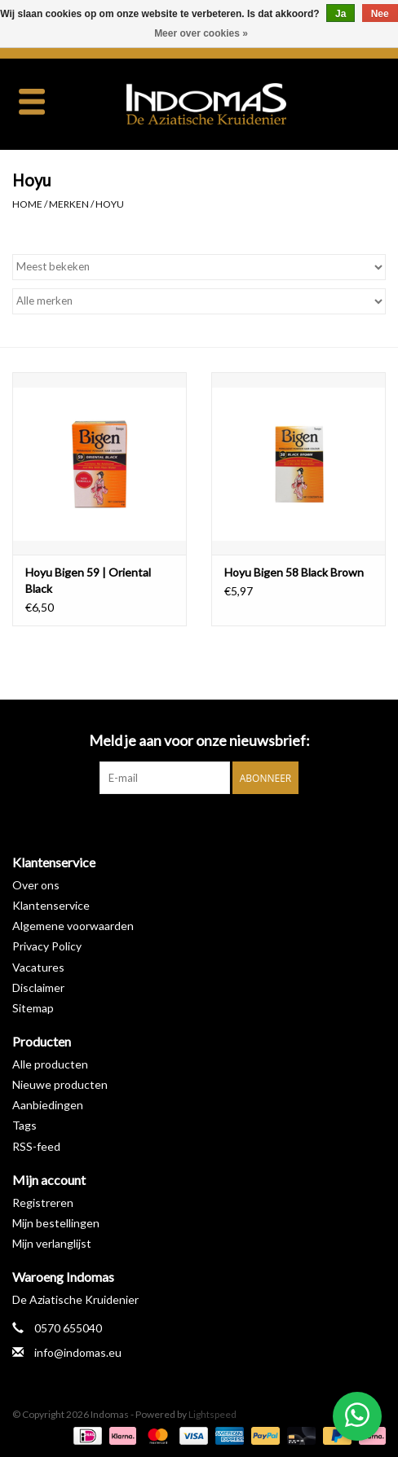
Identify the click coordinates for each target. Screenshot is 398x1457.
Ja (340, 14)
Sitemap (33, 1008)
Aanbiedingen (47, 1105)
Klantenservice (51, 905)
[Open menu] (32, 101)
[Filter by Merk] (199, 301)
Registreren (42, 1202)
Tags (24, 1125)
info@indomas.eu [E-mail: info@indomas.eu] (78, 1352)
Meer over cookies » (201, 33)
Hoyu (109, 204)
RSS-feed (36, 1146)
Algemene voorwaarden (73, 926)
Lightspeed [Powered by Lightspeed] (212, 1414)
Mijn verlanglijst (51, 1243)
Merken (69, 204)
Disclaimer (38, 987)
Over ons (36, 885)
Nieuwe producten (60, 1084)
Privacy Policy (47, 946)
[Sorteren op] (199, 267)
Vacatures (38, 967)
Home (27, 204)
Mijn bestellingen (56, 1223)
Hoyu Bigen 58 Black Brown (294, 572)
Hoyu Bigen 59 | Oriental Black (88, 580)
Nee (380, 14)
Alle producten (50, 1064)
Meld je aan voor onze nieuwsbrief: (199, 740)
